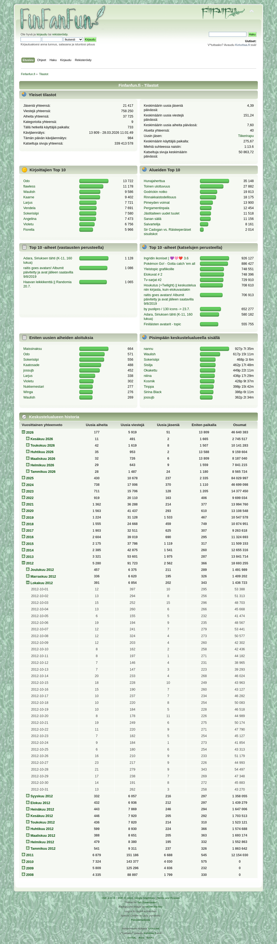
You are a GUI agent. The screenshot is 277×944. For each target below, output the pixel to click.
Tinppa (149, 387)
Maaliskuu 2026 (43, 459)
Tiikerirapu (246, 136)
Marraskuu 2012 (43, 576)
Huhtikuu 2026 (42, 452)
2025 (30, 478)
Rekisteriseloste (140, 919)
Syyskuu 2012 (42, 796)
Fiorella (28, 230)
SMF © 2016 (125, 897)
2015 (30, 544)
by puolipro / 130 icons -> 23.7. (167, 309)
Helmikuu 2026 (42, 465)
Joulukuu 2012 (42, 570)
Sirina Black (152, 392)
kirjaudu (42, 34)
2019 (30, 518)
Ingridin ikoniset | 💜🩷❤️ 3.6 (166, 258)
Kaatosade (31, 365)
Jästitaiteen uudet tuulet (161, 213)
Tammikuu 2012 (43, 849)
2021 (30, 504)
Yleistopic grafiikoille (159, 269)
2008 (30, 875)
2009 (30, 868)
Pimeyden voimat (157, 203)
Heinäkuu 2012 (42, 809)
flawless (29, 186)
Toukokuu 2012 (43, 822)
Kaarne (28, 197)
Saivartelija (152, 224)
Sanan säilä (152, 219)
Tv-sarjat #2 (152, 280)
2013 (30, 557)
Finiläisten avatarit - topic (162, 324)
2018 (30, 524)
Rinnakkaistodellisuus (160, 197)
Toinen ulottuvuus (157, 186)
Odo (26, 181)
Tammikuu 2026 (43, 472)
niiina (147, 376)
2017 (30, 531)
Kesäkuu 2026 (42, 439)
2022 (30, 498)
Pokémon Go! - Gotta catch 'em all (169, 264)
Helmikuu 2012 (42, 842)
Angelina (30, 219)
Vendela (29, 208)
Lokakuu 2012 (42, 583)
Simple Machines (144, 897)
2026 (30, 432)
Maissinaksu (32, 349)
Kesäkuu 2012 (42, 816)
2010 (30, 862)
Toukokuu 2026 (43, 445)
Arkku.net (153, 928)
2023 (30, 491)
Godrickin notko (155, 192)
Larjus (27, 203)
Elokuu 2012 (40, 803)
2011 (30, 855)
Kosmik (149, 381)
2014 (30, 550)
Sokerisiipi (31, 213)
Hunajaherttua (154, 181)
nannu (148, 349)
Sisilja (148, 365)
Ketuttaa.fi (150, 933)
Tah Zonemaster (147, 902)
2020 (30, 511)
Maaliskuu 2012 (43, 836)
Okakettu (150, 370)
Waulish (29, 192)
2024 (30, 485)
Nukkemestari (33, 387)
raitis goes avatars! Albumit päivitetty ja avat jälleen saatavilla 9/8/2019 (48, 272)
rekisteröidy (60, 34)
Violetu (28, 224)
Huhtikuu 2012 (42, 829)
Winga (28, 392)
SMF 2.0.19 (108, 897)
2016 (30, 537)
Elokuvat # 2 (153, 274)
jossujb (28, 370)
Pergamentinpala (156, 208)
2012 (30, 563)
